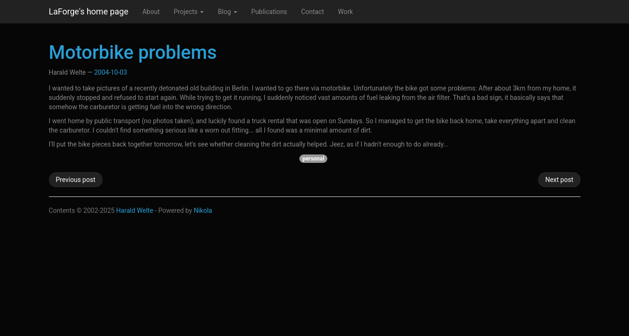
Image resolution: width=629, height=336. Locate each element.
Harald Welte (134, 210)
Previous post (76, 179)
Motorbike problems (133, 52)
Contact (312, 11)
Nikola (203, 210)
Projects (188, 11)
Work (345, 11)
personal (314, 158)
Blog (227, 11)
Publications (269, 11)
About (150, 11)
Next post (559, 179)
